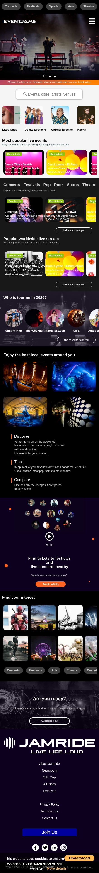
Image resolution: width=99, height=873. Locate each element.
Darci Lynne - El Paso (62, 164)
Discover (49, 791)
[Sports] (43, 617)
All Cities (49, 784)
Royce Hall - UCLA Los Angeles (22, 270)
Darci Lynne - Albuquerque (64, 266)
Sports (53, 6)
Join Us (49, 832)
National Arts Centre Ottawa (61, 216)
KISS (76, 331)
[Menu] (92, 21)
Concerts (11, 6)
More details (57, 868)
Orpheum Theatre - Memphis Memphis (26, 216)
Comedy (93, 670)
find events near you (74, 230)
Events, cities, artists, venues (49, 94)
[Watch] (49, 537)
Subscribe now (49, 721)
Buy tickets (13, 154)
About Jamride (49, 764)
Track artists (51, 584)
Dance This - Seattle (19, 164)
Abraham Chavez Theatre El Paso (66, 168)
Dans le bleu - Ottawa (61, 212)
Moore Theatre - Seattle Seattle (22, 168)
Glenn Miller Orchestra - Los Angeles (31, 266)
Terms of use (49, 812)
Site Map (49, 778)
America (11, 212)
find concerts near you (76, 340)
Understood (79, 858)
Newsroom (49, 771)
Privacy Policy (49, 805)
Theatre (88, 6)
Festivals (33, 6)
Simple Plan (13, 331)
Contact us (49, 818)
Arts (71, 6)
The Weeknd (34, 331)
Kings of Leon (55, 331)
